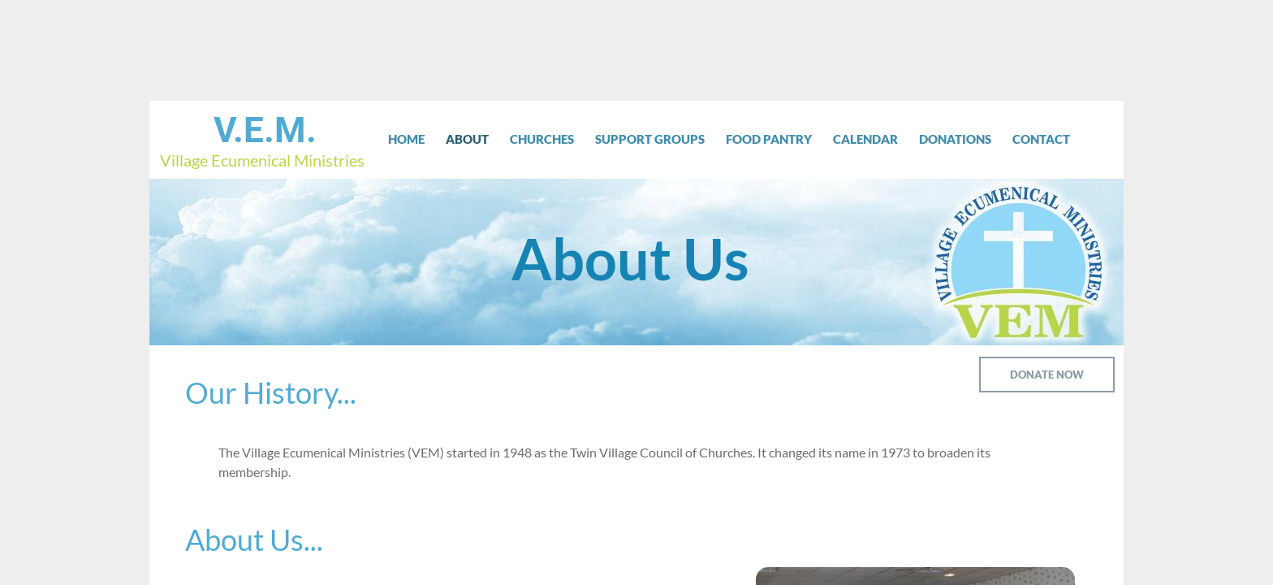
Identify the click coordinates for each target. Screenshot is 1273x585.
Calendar (865, 139)
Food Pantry (769, 139)
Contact (1041, 139)
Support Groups (650, 139)
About (467, 139)
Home (406, 139)
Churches (542, 139)
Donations (955, 139)
